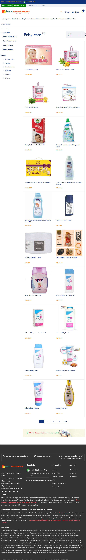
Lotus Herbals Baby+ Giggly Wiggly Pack (37, 182)
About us (54, 470)
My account (73, 470)
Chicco (7, 78)
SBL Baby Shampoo (61, 408)
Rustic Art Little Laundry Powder (65, 70)
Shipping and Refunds (59, 483)
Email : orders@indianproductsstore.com (12, 2)
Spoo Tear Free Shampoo (33, 295)
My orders (73, 473)
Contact (43, 5)
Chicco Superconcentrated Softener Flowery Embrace (69, 183)
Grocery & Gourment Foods (40, 19)
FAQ (53, 480)
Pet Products (71, 19)
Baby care (8, 29)
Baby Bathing (8, 45)
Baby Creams (8, 49)
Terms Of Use (56, 473)
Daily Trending (7, 5)
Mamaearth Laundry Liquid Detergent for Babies (68, 146)
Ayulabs (7, 63)
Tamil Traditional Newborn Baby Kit (66, 258)
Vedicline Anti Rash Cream (33, 258)
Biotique (7, 74)
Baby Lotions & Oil (10, 36)
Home (2, 29)
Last (65, 421)
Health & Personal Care (58, 19)
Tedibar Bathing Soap (31, 70)
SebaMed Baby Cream (32, 408)
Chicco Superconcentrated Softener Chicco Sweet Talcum (38, 221)
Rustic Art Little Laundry (31, 107)
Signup (75, 12)
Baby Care (26, 19)
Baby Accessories (9, 41)
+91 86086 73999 (29, 2)
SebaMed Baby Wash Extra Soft (65, 295)
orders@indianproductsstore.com (39, 480)
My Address (73, 477)
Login (67, 12)
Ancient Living (9, 59)
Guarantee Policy (57, 477)
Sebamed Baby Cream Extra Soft (65, 370)
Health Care (5, 24)
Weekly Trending (19, 5)
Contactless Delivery (42, 456)
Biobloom (8, 71)
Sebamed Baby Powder (63, 333)
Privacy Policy (56, 487)
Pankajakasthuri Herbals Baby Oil (35, 145)
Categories (7, 19)
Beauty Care (16, 19)
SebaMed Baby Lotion (31, 370)
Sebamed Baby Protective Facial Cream (37, 333)
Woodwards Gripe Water (63, 220)
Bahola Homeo (10, 67)
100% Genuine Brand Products (15, 456)
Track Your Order (33, 5)
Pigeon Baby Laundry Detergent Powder (68, 107)
